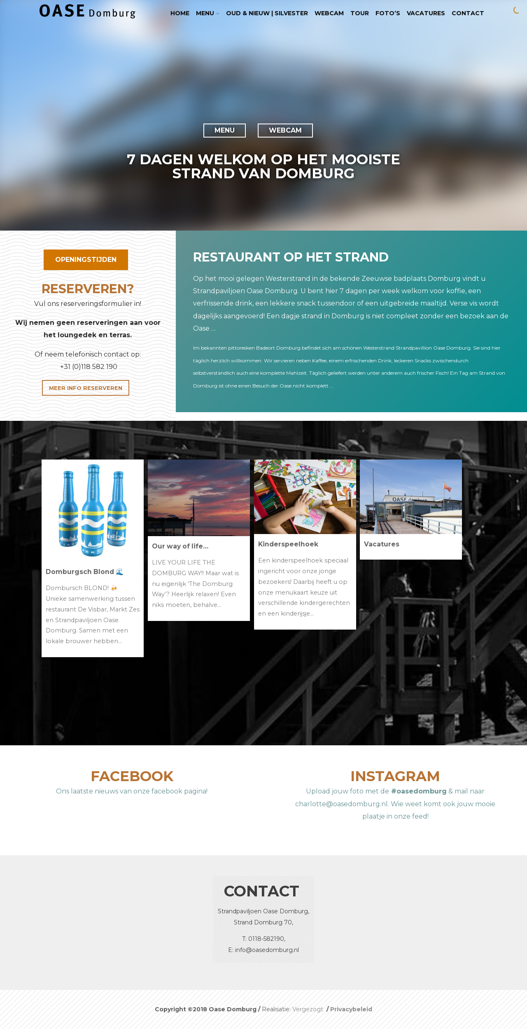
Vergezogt (308, 1009)
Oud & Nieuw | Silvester (267, 13)
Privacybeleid (351, 1009)
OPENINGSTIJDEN (86, 260)
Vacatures (426, 13)
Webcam (329, 13)
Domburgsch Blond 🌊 (85, 572)
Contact (468, 13)
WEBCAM (285, 130)
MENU (225, 130)
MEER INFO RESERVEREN (85, 388)
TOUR (359, 13)
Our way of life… (180, 546)
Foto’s (387, 13)
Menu (207, 13)
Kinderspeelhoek (288, 544)
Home (179, 13)
